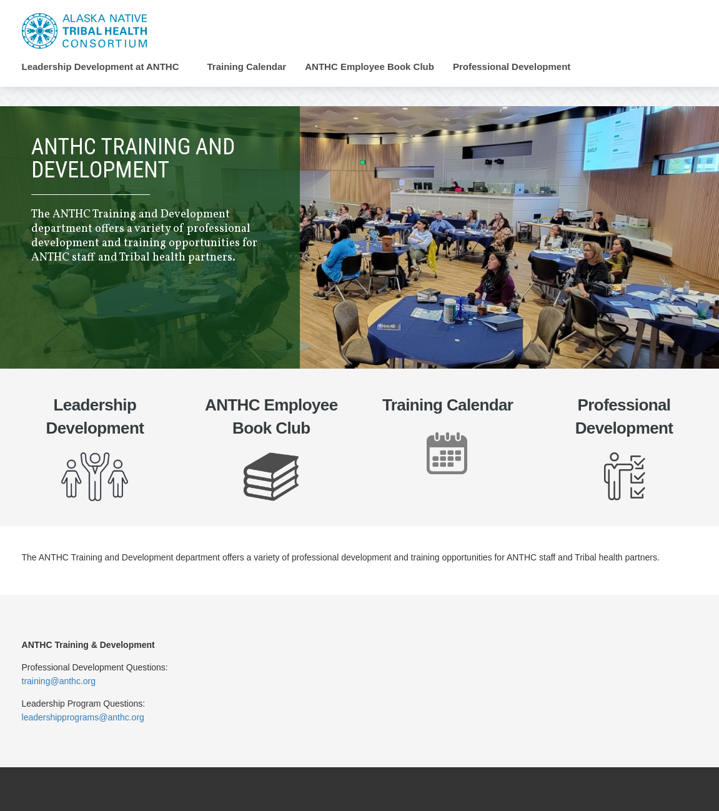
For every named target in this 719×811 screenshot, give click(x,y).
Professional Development (511, 67)
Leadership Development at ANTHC (100, 67)
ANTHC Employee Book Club (369, 67)
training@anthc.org (59, 681)
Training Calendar (247, 67)
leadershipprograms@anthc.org (83, 717)
